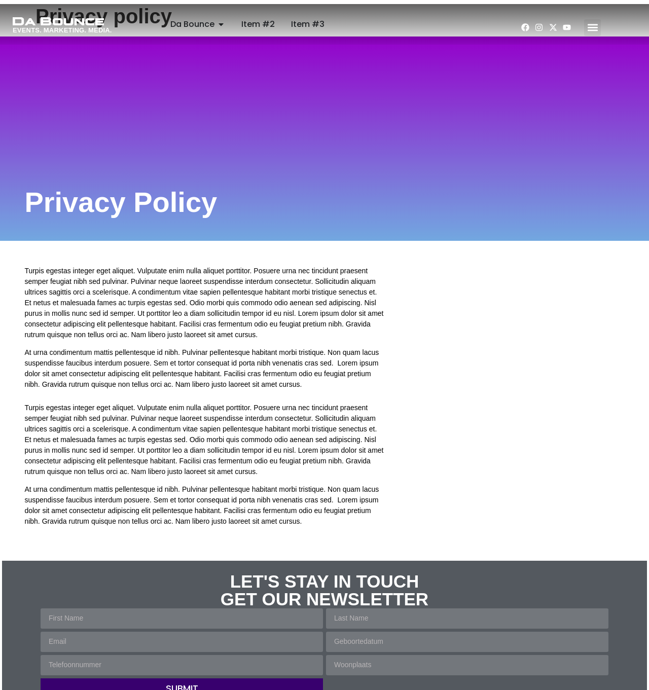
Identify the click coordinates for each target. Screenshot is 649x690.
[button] (592, 27)
